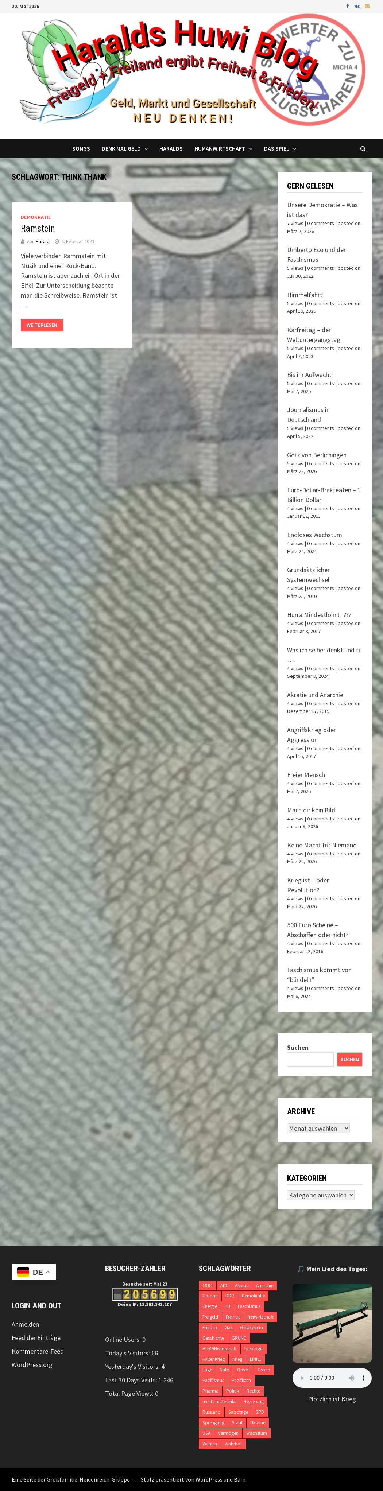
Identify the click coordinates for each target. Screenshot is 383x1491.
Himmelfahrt (304, 295)
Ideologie (253, 1349)
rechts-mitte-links (219, 1401)
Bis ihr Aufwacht (309, 374)
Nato (224, 1370)
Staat (237, 1423)
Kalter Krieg (213, 1359)
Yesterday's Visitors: (133, 1366)
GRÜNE (239, 1338)
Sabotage (238, 1412)
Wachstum (256, 1433)
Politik (232, 1391)
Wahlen (209, 1444)
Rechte (253, 1391)
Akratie (241, 1285)
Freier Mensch (306, 774)
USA (206, 1433)
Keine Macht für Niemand (322, 845)
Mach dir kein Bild (311, 810)
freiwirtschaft (261, 1317)
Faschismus (249, 1306)
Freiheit (233, 1317)
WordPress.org (32, 1364)
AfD (223, 1285)
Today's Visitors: (128, 1353)
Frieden (209, 1327)
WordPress (209, 1479)
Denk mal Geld (121, 148)
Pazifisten (241, 1380)
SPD (260, 1412)
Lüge (207, 1370)
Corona (210, 1296)
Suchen (298, 1047)
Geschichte (213, 1338)
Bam (239, 1479)
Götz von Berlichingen (317, 455)
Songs (81, 148)
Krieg (237, 1359)
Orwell (243, 1370)
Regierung (254, 1401)
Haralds (171, 148)
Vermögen (228, 1433)
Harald (43, 241)
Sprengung (213, 1423)
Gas (228, 1327)
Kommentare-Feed (38, 1351)
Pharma (210, 1391)
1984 (207, 1285)
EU (227, 1306)
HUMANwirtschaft (219, 1349)
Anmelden (25, 1324)
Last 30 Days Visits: (132, 1380)
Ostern (264, 1370)
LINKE (255, 1359)
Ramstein (38, 228)
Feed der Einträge (36, 1337)
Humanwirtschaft (219, 148)
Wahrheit (233, 1444)
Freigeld (210, 1317)
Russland (211, 1412)
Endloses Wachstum (314, 535)
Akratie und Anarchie (315, 695)
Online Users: (123, 1339)
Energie (209, 1306)
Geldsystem (251, 1327)
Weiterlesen (42, 325)
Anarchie (264, 1285)
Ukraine (257, 1423)
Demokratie (36, 217)
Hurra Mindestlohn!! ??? (319, 614)
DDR (229, 1296)
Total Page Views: (130, 1393)
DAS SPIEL (276, 148)
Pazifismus (213, 1380)
